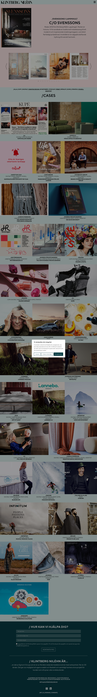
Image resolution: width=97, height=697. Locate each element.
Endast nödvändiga (47, 354)
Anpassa (37, 354)
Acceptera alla (58, 354)
